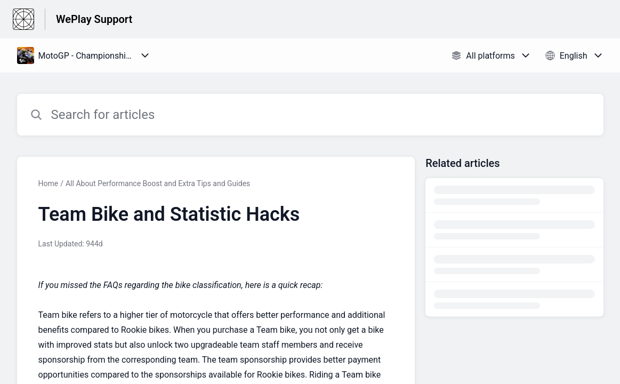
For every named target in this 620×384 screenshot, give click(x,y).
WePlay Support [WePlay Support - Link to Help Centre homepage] (94, 19)
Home (48, 183)
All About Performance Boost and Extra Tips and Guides (158, 183)
